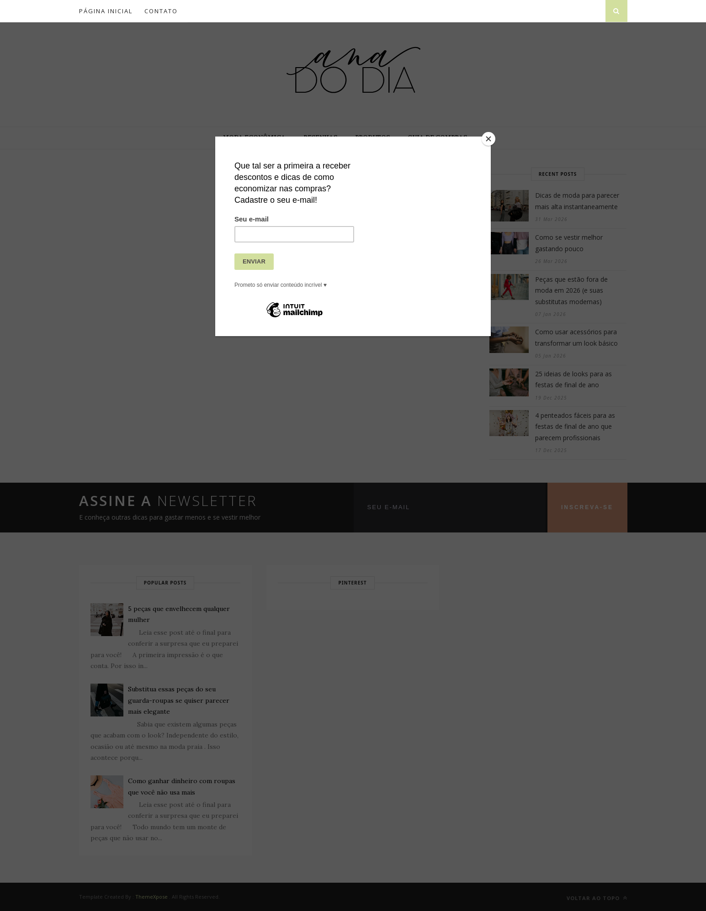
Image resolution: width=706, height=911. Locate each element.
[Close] (488, 139)
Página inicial (106, 11)
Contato (161, 11)
